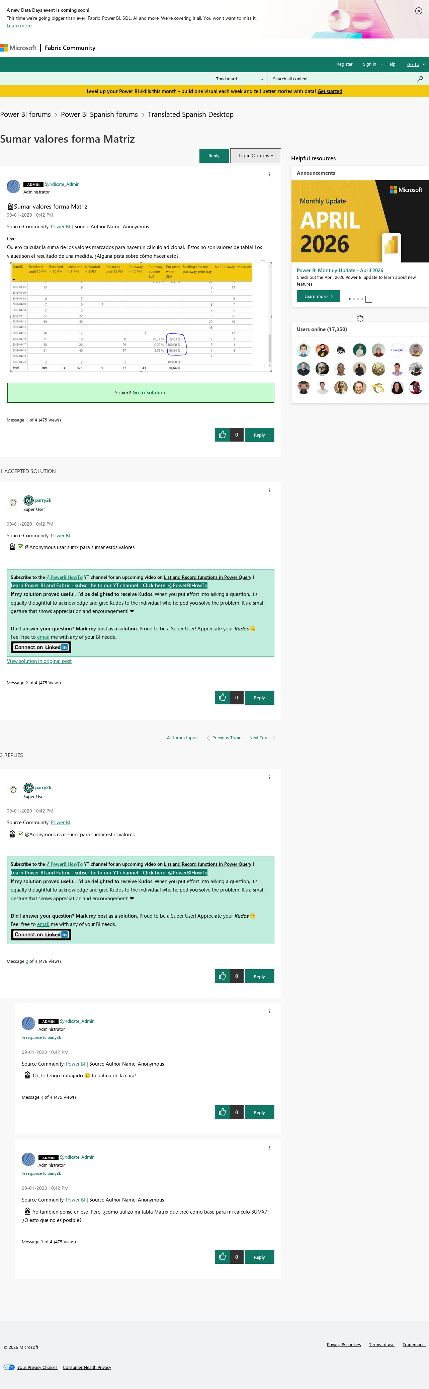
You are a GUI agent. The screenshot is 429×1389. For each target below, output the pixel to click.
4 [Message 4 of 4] (42, 1097)
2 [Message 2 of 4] (27, 682)
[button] (214, 155)
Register (345, 64)
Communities (197, 47)
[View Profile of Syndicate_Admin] (62, 183)
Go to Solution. (150, 392)
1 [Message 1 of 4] (27, 419)
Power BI (60, 226)
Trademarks (414, 1344)
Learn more (19, 25)
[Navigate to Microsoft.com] (18, 48)
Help (391, 64)
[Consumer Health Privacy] (87, 1367)
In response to (41, 1037)
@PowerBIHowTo (64, 577)
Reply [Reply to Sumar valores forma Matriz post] (259, 435)
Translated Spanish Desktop (191, 114)
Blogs (227, 47)
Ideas (167, 47)
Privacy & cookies (344, 1344)
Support (281, 47)
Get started (330, 91)
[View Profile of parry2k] (43, 499)
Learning (253, 47)
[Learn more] (318, 296)
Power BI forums (25, 114)
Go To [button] (413, 64)
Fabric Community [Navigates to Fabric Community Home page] (70, 48)
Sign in (369, 64)
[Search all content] (348, 78)
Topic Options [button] (253, 155)
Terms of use (382, 1344)
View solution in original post (39, 661)
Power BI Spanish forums (99, 114)
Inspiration (140, 47)
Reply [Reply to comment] (259, 697)
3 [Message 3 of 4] (42, 1241)
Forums (110, 47)
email (43, 636)
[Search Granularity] (239, 78)
